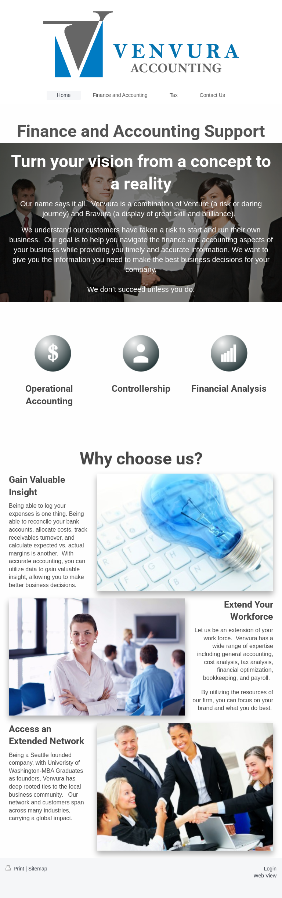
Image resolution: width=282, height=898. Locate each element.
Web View (264, 876)
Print (16, 869)
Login (270, 869)
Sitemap (37, 869)
